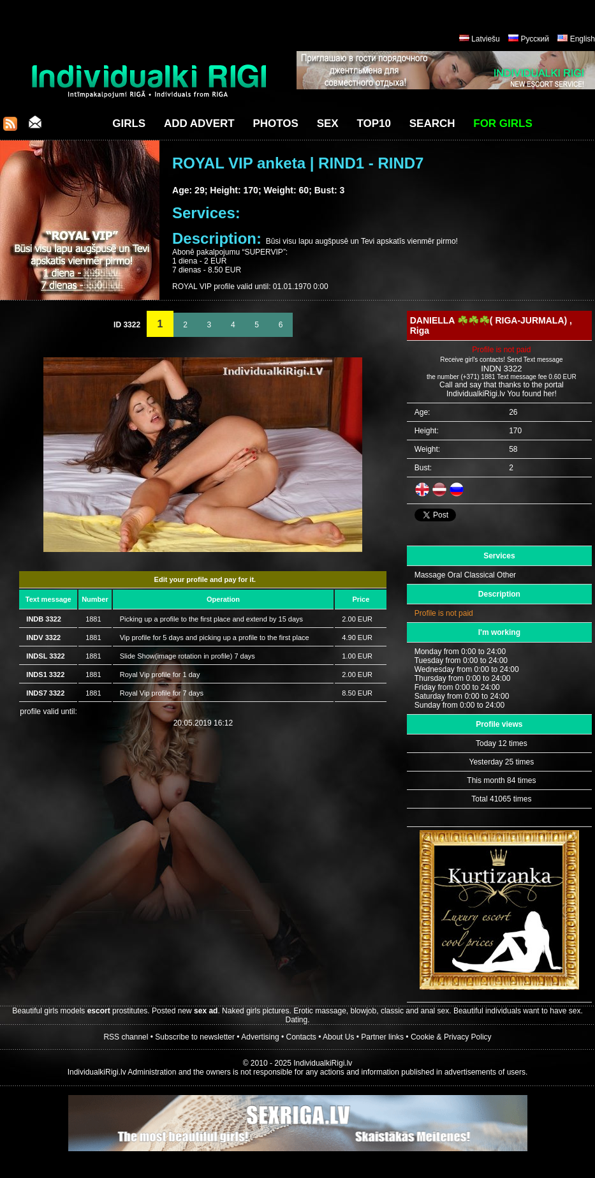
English (582, 38)
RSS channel (125, 1037)
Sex (328, 123)
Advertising (260, 1037)
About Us (338, 1037)
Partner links (382, 1037)
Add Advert (199, 123)
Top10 (373, 123)
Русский (534, 38)
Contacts (301, 1037)
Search (432, 123)
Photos (275, 123)
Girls (128, 123)
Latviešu (485, 38)
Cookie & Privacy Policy (451, 1037)
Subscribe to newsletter (195, 1037)
